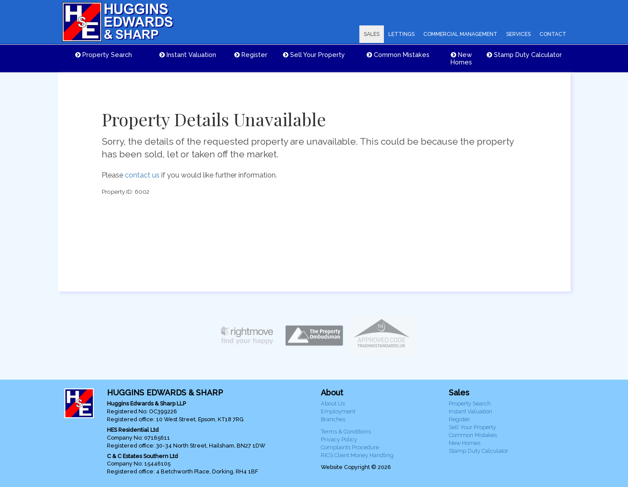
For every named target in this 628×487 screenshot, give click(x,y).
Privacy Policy (339, 439)
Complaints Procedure (350, 447)
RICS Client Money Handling (357, 455)
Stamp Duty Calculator (524, 54)
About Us (333, 403)
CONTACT (552, 34)
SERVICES (518, 34)
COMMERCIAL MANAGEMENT (460, 34)
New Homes (461, 58)
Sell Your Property (314, 54)
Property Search (103, 54)
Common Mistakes (398, 54)
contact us (142, 175)
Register (250, 54)
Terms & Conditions (346, 431)
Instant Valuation (188, 54)
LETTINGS (401, 34)
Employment (338, 411)
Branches (333, 419)
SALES (372, 34)
